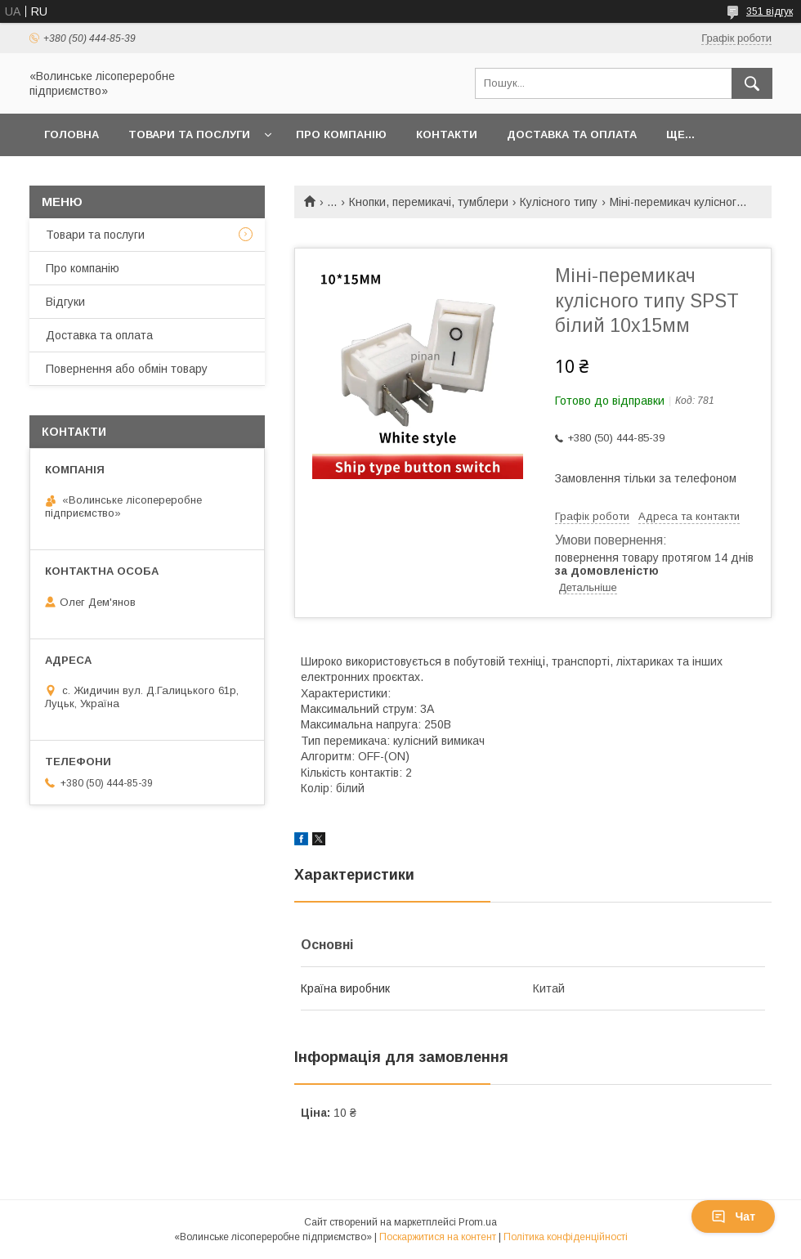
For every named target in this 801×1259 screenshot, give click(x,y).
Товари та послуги (189, 134)
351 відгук (769, 11)
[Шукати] (752, 83)
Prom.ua (478, 1222)
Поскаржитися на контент (437, 1237)
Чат (733, 1216)
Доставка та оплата (572, 134)
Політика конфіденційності (565, 1237)
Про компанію (341, 134)
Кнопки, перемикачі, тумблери (428, 201)
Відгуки (65, 301)
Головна (71, 134)
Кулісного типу (558, 201)
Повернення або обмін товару (127, 368)
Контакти (446, 134)
